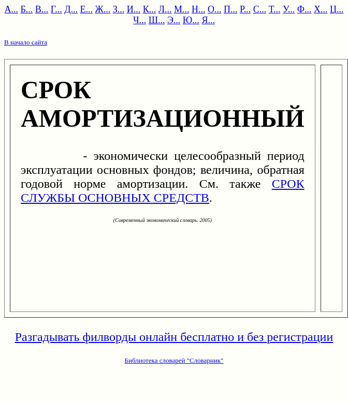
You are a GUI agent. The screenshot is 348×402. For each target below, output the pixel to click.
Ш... (157, 20)
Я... (208, 20)
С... (260, 9)
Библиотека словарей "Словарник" (174, 360)
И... (134, 9)
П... (231, 9)
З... (119, 9)
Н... (199, 9)
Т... (275, 9)
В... (42, 9)
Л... (165, 9)
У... (289, 9)
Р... (245, 9)
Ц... (337, 9)
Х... (321, 9)
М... (182, 9)
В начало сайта (25, 42)
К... (149, 9)
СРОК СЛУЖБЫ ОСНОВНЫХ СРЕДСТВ (162, 190)
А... (12, 9)
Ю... (191, 20)
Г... (56, 9)
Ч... (139, 20)
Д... (71, 9)
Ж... (103, 9)
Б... (27, 9)
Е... (86, 9)
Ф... (304, 9)
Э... (173, 20)
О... (215, 9)
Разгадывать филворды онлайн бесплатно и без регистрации (174, 337)
